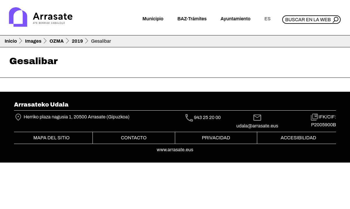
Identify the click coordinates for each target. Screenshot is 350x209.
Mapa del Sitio (51, 137)
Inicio (11, 41)
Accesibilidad (298, 137)
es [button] (267, 18)
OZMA (56, 41)
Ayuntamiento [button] (235, 18)
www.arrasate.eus (175, 149)
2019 (77, 41)
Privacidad (216, 137)
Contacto (133, 137)
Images (33, 41)
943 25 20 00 (207, 117)
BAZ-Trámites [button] (192, 18)
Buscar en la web (308, 19)
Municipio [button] (153, 18)
